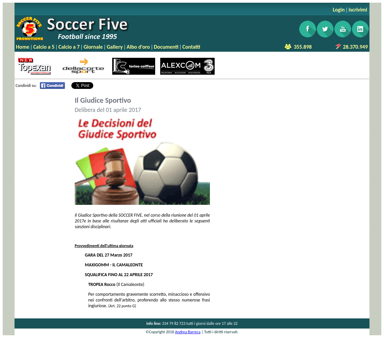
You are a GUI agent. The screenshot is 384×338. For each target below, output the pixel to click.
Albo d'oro (138, 47)
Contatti (191, 47)
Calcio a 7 (69, 47)
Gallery (115, 47)
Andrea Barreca (187, 332)
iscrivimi (358, 9)
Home (22, 47)
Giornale (93, 47)
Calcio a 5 (43, 47)
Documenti (166, 47)
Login (338, 9)
